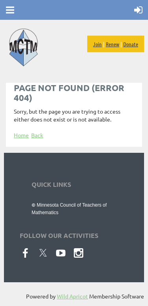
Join (97, 44)
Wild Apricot (72, 296)
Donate (130, 44)
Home (21, 135)
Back (37, 135)
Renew (112, 44)
